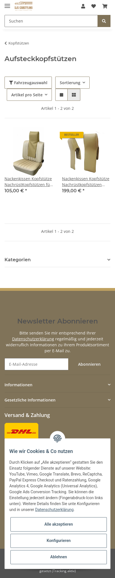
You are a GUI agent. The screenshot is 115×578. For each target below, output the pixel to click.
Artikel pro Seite (27, 94)
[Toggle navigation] (7, 3)
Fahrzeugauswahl (28, 82)
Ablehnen (58, 557)
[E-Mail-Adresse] (36, 364)
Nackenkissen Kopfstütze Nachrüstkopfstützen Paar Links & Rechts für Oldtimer (85, 182)
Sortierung (70, 82)
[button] (83, 6)
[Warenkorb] (104, 6)
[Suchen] (51, 21)
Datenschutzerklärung (33, 339)
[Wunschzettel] (93, 6)
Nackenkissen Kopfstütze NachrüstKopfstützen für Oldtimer (28, 182)
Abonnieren (89, 364)
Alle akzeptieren (58, 524)
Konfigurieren (58, 540)
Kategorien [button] (18, 259)
